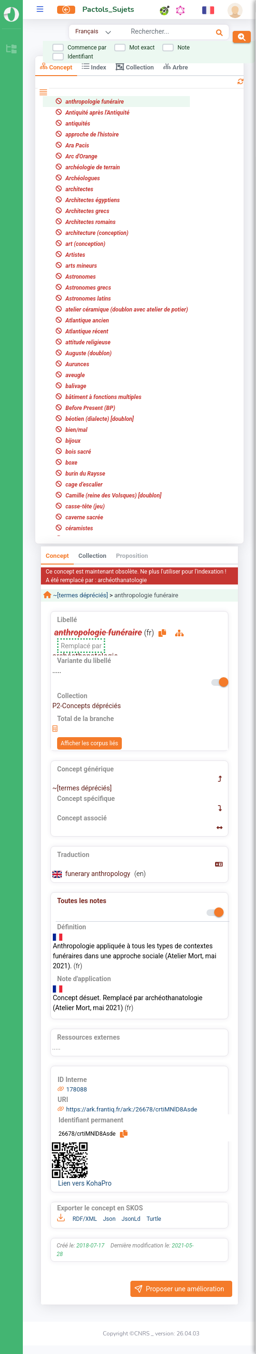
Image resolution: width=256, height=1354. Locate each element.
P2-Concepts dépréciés (86, 706)
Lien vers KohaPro (84, 1183)
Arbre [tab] (175, 66)
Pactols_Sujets (108, 9)
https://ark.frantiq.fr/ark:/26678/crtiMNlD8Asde (131, 1109)
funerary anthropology (98, 873)
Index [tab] (94, 66)
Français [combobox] (86, 31)
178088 (76, 1089)
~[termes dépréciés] (79, 595)
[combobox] (161, 33)
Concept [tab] (56, 66)
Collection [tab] (135, 66)
